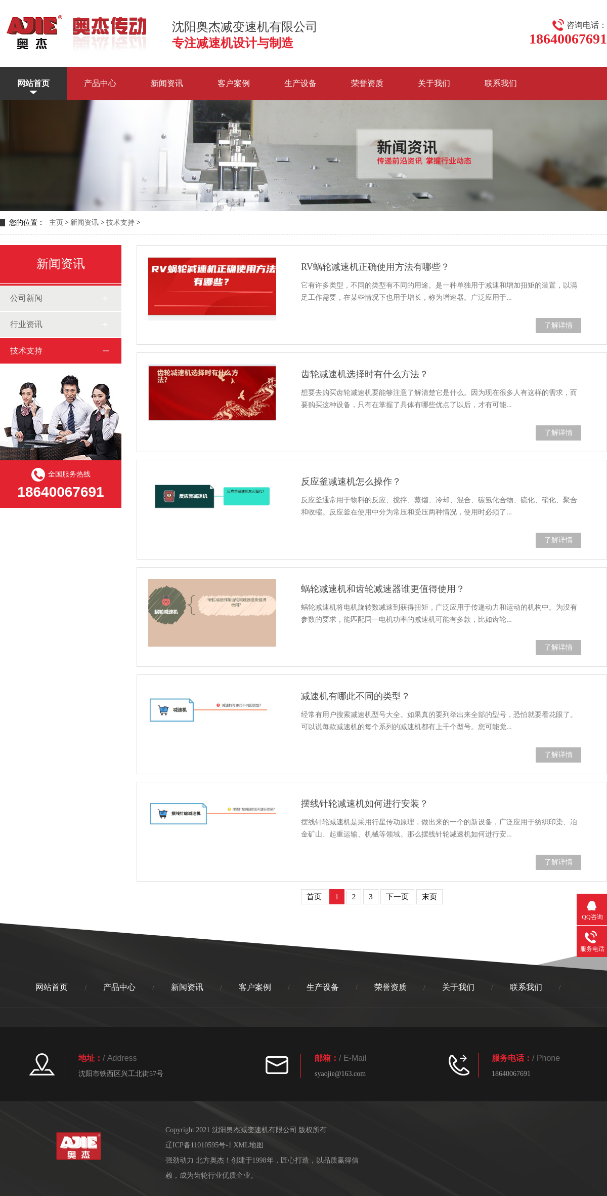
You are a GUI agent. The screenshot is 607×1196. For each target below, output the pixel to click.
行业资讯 (26, 324)
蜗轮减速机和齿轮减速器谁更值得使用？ (383, 589)
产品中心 (100, 83)
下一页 (397, 897)
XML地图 (248, 1145)
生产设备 (300, 83)
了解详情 (558, 325)
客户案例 (234, 83)
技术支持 (120, 222)
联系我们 (501, 83)
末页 (429, 897)
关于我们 (434, 83)
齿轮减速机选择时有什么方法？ (364, 374)
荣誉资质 (367, 83)
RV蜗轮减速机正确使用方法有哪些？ (375, 267)
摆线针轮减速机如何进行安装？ (364, 804)
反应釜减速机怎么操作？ (351, 481)
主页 (56, 222)
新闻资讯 (167, 83)
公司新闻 (26, 298)
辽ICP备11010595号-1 (198, 1145)
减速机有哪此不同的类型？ (355, 696)
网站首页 (33, 83)
